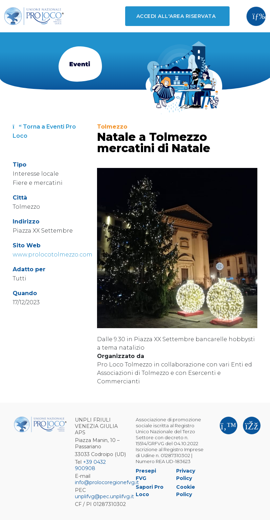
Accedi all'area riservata (176, 16)
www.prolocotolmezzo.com (52, 254)
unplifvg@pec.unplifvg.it (104, 496)
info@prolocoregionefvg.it (107, 482)
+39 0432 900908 (90, 465)
